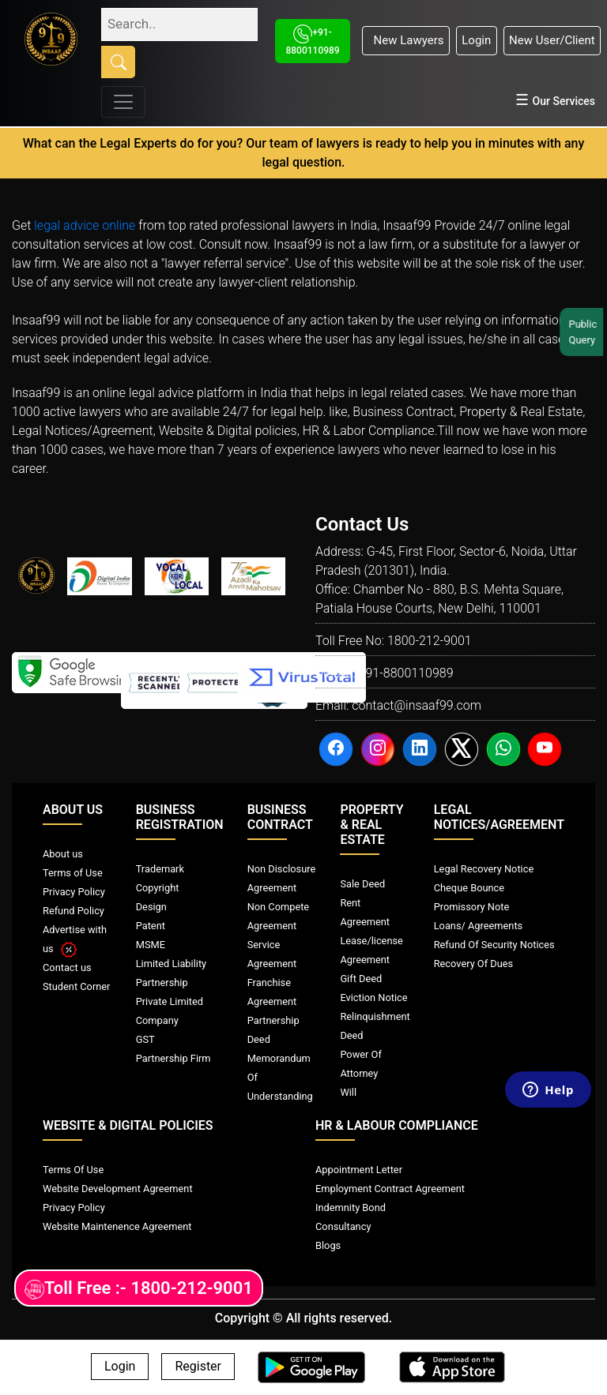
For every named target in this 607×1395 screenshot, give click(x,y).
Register (198, 1366)
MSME (150, 945)
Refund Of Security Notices (494, 945)
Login (476, 40)
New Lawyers (405, 40)
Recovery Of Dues (473, 963)
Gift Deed (361, 978)
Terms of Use (73, 873)
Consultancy (343, 1226)
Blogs (328, 1245)
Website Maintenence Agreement (117, 1226)
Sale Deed (362, 884)
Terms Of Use (73, 1170)
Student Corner (76, 986)
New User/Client (552, 40)
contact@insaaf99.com (416, 705)
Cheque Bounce (469, 888)
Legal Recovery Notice (483, 869)
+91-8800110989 (405, 673)
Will (348, 1092)
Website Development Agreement (118, 1188)
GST (145, 1039)
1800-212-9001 (429, 640)
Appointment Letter (358, 1170)
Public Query (584, 332)
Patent (150, 926)
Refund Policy (73, 911)
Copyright (157, 888)
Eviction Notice (373, 997)
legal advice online (84, 225)
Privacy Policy (74, 892)
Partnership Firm (173, 1058)
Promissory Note (472, 907)
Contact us (67, 967)
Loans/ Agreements (478, 926)
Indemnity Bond (350, 1207)
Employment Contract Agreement (390, 1188)
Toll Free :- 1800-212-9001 (139, 1288)
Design (151, 907)
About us (63, 854)
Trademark (160, 869)
